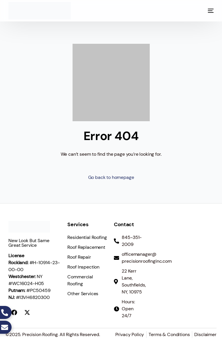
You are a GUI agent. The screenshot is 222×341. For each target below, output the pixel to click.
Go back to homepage (111, 177)
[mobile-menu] (205, 10)
